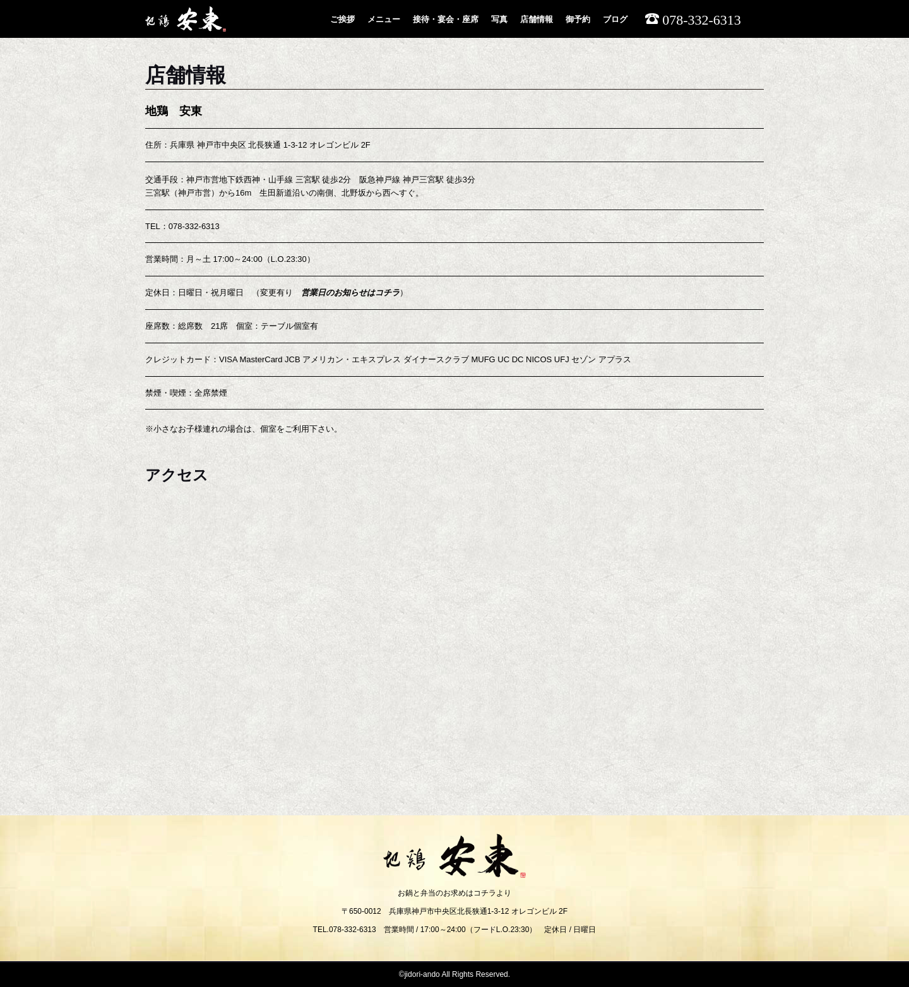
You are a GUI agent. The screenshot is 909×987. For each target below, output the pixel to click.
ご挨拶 (342, 19)
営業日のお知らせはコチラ (350, 292)
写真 (499, 19)
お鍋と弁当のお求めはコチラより (454, 893)
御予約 (578, 19)
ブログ (615, 19)
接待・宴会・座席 (445, 19)
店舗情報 (536, 19)
